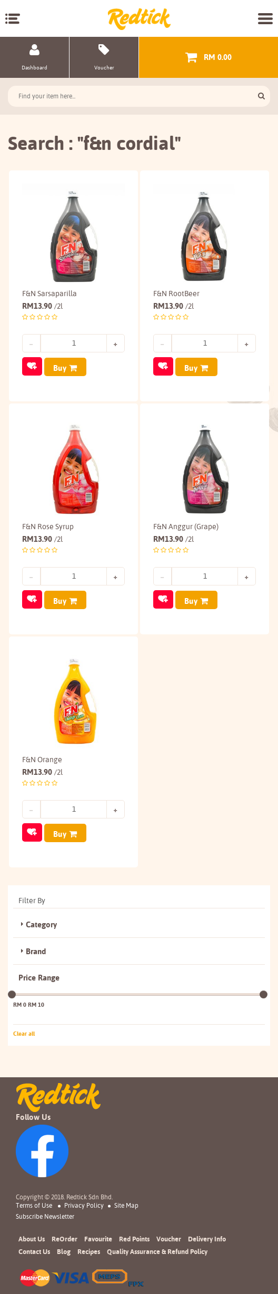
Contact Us (34, 1250)
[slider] (12, 993)
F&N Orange (42, 758)
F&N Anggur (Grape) (186, 526)
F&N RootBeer (176, 293)
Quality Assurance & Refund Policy (157, 1250)
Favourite (98, 1237)
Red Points (134, 1237)
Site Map (126, 1204)
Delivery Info (207, 1237)
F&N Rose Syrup (48, 526)
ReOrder (64, 1237)
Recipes (88, 1250)
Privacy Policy (84, 1204)
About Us (31, 1237)
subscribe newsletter (45, 1215)
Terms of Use (34, 1204)
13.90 (42, 306)
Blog (64, 1250)
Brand (36, 950)
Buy (60, 368)
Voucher (168, 1237)
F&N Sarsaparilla (49, 293)
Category (41, 923)
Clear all (24, 1032)
